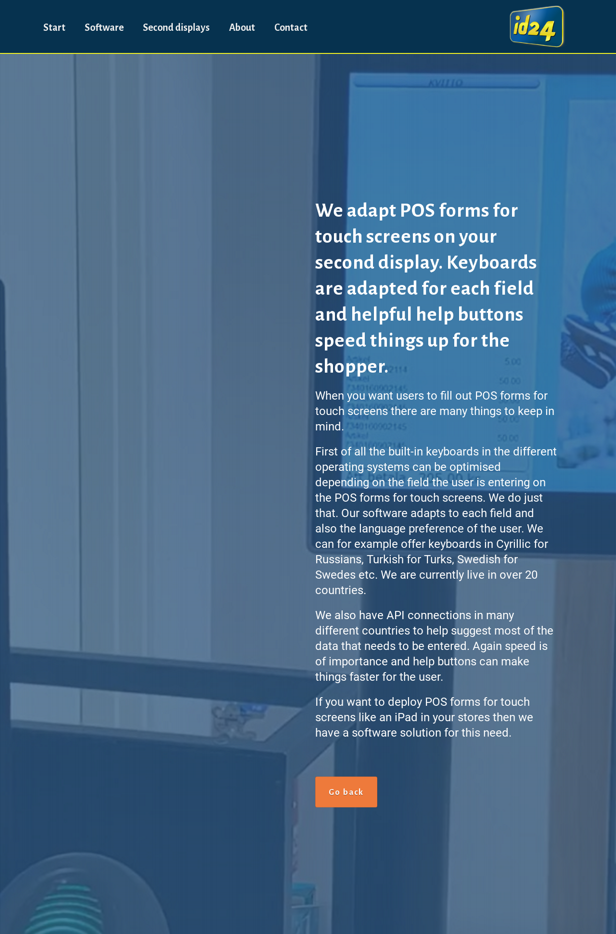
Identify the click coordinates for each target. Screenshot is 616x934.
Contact (291, 27)
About (242, 27)
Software (104, 27)
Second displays (176, 27)
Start (54, 27)
